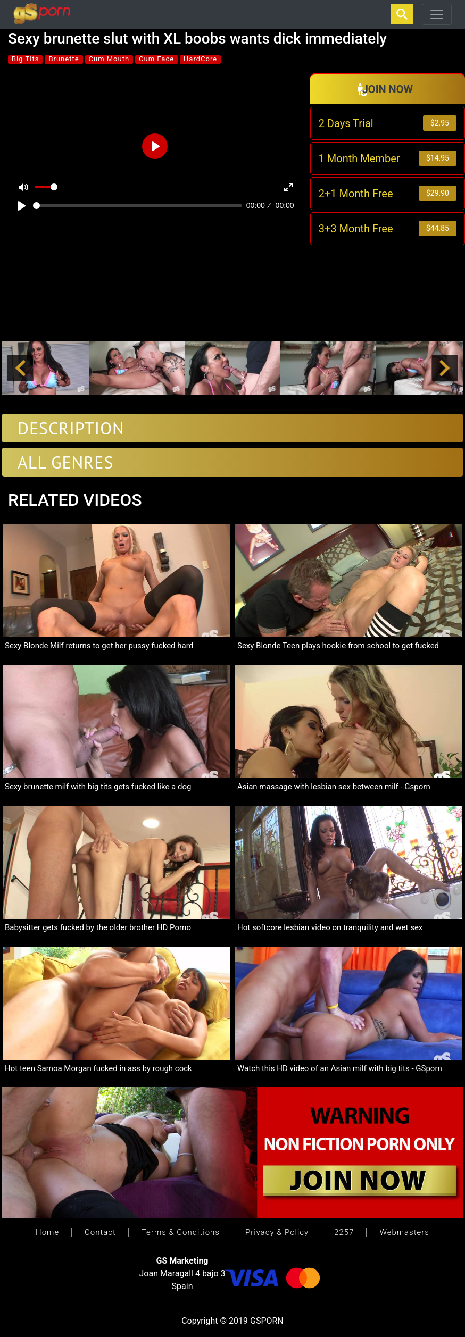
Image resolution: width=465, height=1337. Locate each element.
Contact (100, 1232)
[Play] (21, 205)
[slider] (137, 205)
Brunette (63, 59)
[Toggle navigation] (437, 14)
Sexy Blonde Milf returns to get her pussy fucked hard (99, 645)
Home (47, 1232)
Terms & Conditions (181, 1232)
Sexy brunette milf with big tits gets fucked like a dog (98, 786)
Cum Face (156, 59)
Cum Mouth (109, 59)
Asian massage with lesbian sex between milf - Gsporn (333, 786)
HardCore (200, 59)
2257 (344, 1232)
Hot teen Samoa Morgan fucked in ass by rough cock (98, 1068)
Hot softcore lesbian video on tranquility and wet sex (329, 927)
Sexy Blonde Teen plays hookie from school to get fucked (338, 645)
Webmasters (404, 1232)
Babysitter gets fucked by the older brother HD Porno (98, 927)
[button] (20, 368)
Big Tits (25, 59)
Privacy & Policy (277, 1232)
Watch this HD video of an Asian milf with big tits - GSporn (339, 1068)
